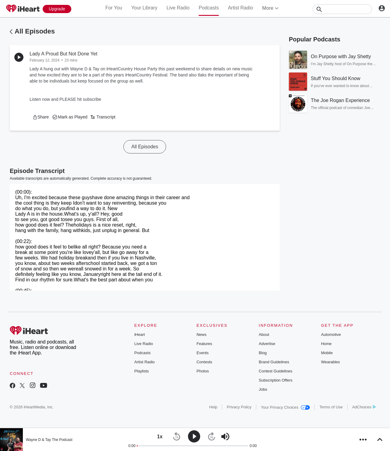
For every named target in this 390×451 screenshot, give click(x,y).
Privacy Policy (239, 407)
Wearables (330, 362)
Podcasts (209, 7)
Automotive (331, 334)
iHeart (139, 334)
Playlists (141, 371)
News (202, 334)
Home (326, 343)
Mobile (327, 353)
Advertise (267, 343)
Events (203, 353)
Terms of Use (331, 407)
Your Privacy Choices (285, 407)
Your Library (144, 7)
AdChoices (364, 407)
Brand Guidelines (274, 362)
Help (213, 407)
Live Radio (178, 7)
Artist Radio (240, 7)
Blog (263, 353)
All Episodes (35, 31)
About (264, 334)
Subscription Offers (275, 380)
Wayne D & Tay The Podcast (49, 440)
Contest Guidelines (275, 371)
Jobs (263, 389)
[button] (41, 117)
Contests (204, 362)
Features (204, 343)
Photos (203, 371)
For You (113, 7)
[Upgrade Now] (57, 9)
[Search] (342, 9)
